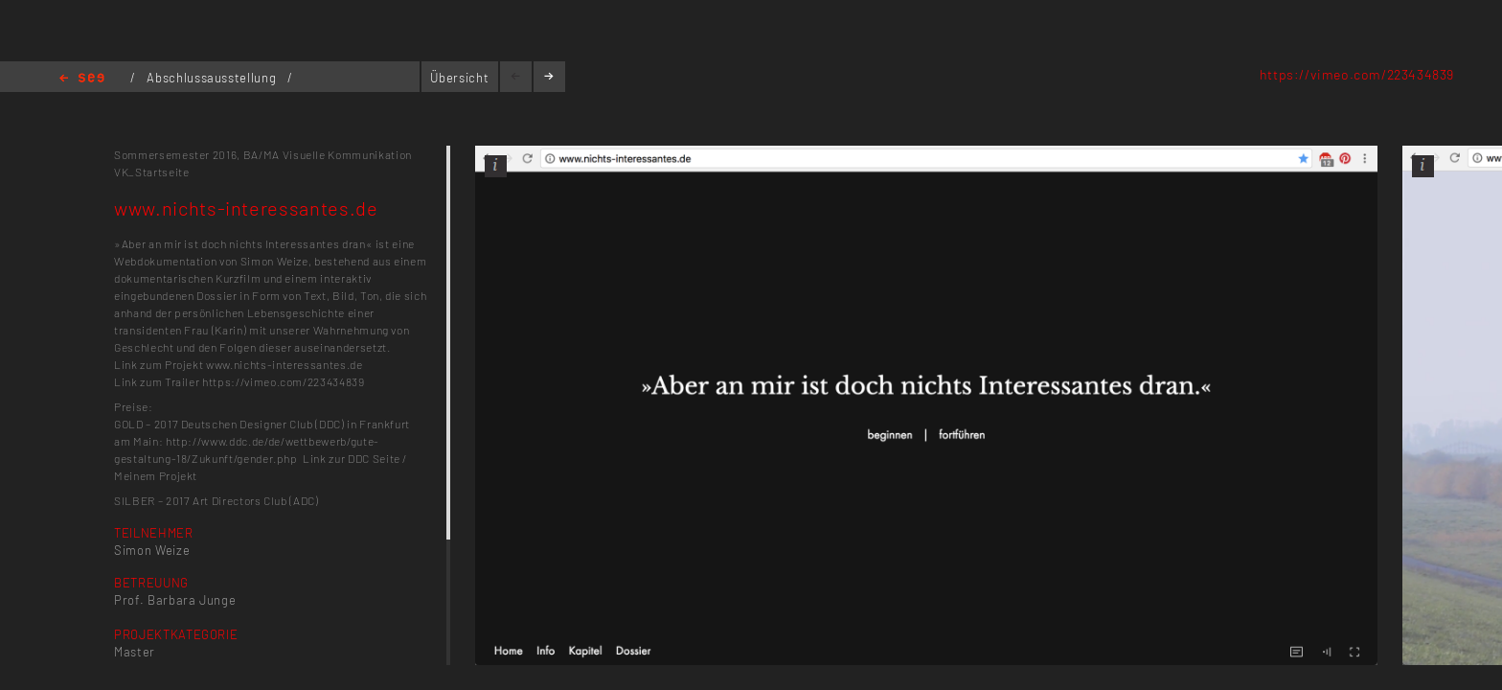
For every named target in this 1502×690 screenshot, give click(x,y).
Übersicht (459, 77)
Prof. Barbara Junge (175, 600)
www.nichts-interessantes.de (284, 364)
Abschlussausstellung (213, 77)
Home (81, 79)
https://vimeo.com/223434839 (1357, 74)
